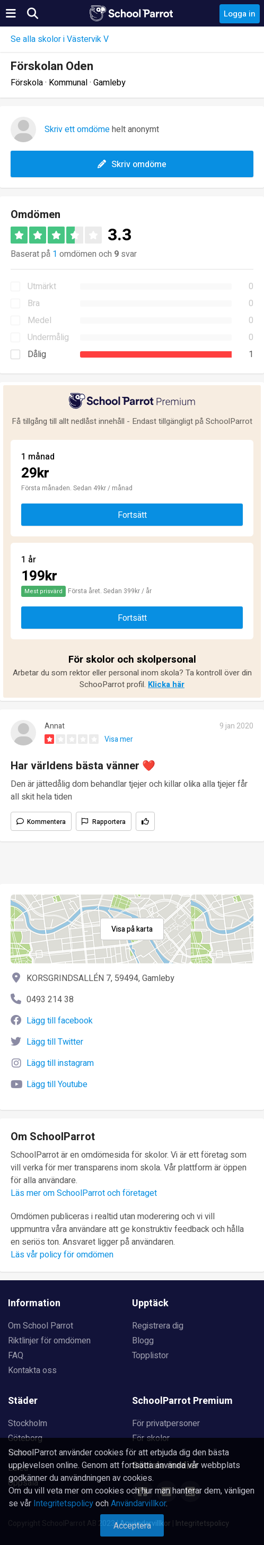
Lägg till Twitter (55, 1042)
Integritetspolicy (63, 1503)
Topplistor (150, 1355)
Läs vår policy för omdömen (62, 1254)
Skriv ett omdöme (77, 129)
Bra (34, 303)
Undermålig (48, 337)
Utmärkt (42, 286)
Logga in (240, 14)
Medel (39, 320)
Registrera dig (157, 1326)
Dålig (37, 354)
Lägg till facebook (60, 1020)
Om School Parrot (40, 1326)
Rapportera (109, 822)
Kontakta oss (32, 1370)
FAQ (15, 1355)
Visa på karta (132, 929)
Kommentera (46, 822)
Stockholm (27, 1423)
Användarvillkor (138, 1503)
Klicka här (166, 684)
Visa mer (118, 739)
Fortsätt (132, 515)
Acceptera (132, 1526)
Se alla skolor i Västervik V (60, 39)
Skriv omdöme (132, 164)
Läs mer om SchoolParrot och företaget (84, 1193)
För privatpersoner (166, 1423)
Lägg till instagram (60, 1063)
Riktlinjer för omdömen (49, 1340)
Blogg (143, 1340)
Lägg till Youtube (57, 1084)
